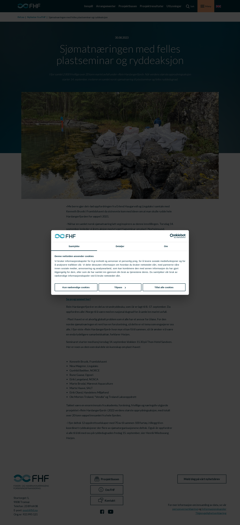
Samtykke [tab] (74, 246)
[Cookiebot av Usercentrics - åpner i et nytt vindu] (172, 236)
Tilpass (120, 287)
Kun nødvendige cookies (76, 287)
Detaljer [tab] (120, 246)
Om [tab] (166, 246)
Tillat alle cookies (164, 287)
